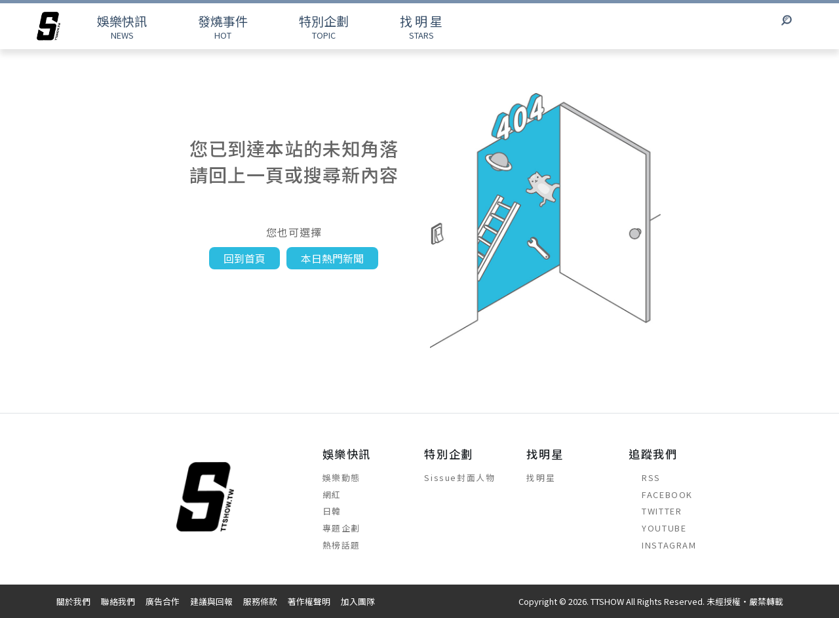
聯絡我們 (118, 601)
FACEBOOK (661, 494)
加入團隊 (358, 601)
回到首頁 (244, 258)
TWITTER (655, 511)
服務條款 (260, 601)
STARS (421, 26)
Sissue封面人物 (459, 477)
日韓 (331, 511)
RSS (645, 477)
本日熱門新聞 (332, 258)
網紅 (331, 494)
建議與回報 (211, 601)
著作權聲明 (309, 601)
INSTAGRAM (662, 545)
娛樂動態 (341, 477)
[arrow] (48, 26)
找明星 (540, 477)
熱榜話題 (341, 545)
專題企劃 (341, 528)
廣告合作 (163, 601)
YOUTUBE (657, 528)
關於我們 (73, 601)
